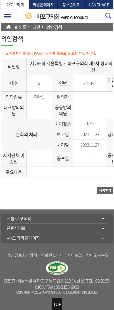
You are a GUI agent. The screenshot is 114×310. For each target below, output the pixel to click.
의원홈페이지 (43, 4)
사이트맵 (74, 255)
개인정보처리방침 (22, 255)
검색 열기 (108, 15)
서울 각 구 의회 (19, 218)
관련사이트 (16, 228)
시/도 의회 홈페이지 (23, 238)
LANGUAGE (99, 4)
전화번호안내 (52, 255)
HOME (8, 27)
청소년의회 (71, 4)
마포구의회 (15, 4)
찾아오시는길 (97, 255)
